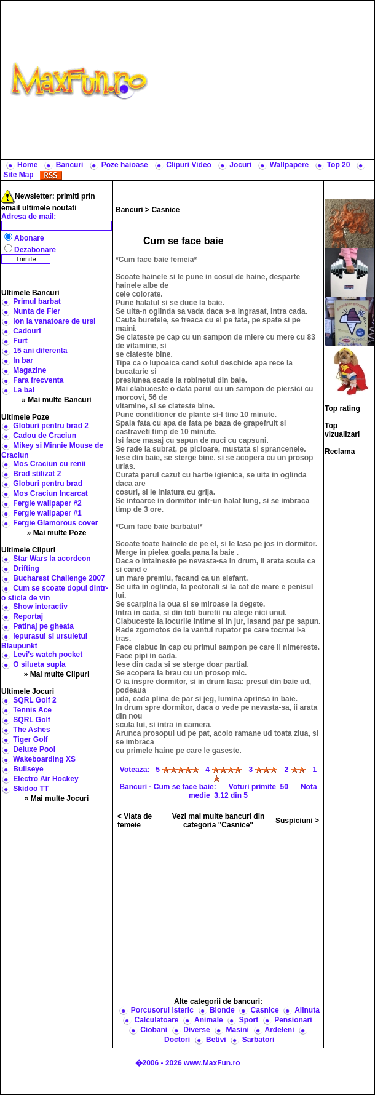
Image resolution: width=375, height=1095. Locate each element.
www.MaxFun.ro (212, 1063)
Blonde (222, 1010)
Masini (237, 1029)
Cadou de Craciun (44, 435)
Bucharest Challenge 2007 (59, 578)
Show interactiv (40, 606)
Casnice (165, 209)
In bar (23, 360)
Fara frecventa (38, 380)
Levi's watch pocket (47, 654)
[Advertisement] (264, 80)
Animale (208, 1020)
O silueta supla (39, 664)
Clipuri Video (188, 165)
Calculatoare (157, 1020)
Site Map (18, 174)
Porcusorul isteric (162, 1010)
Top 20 (338, 165)
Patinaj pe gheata (43, 626)
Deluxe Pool (34, 749)
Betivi (216, 1039)
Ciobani (153, 1029)
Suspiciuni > (297, 820)
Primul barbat (36, 301)
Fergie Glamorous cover (55, 523)
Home (27, 165)
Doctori (177, 1039)
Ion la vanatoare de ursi (54, 321)
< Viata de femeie (134, 820)
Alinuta (307, 1010)
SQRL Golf (31, 719)
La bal (23, 390)
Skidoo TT (31, 788)
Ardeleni (279, 1029)
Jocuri (240, 165)
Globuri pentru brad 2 (51, 425)
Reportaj (28, 616)
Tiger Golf (30, 739)
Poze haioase (124, 165)
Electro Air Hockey (45, 778)
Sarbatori (258, 1039)
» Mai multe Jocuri (57, 798)
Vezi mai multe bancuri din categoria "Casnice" (218, 820)
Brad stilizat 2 (37, 473)
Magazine (29, 370)
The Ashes (31, 729)
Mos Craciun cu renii (49, 464)
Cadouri (27, 331)
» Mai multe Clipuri (57, 674)
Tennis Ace (32, 710)
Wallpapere (289, 165)
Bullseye (28, 769)
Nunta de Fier (36, 311)
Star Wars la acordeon (51, 558)
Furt (20, 340)
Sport (248, 1020)
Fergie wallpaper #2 (47, 503)
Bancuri (70, 165)
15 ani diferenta (40, 350)
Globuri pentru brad (47, 483)
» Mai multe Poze (57, 532)
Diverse (196, 1029)
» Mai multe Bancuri (56, 400)
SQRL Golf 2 (34, 700)
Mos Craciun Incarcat (50, 493)
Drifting (26, 568)
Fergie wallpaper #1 (47, 513)
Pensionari (293, 1020)
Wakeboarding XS (44, 759)
